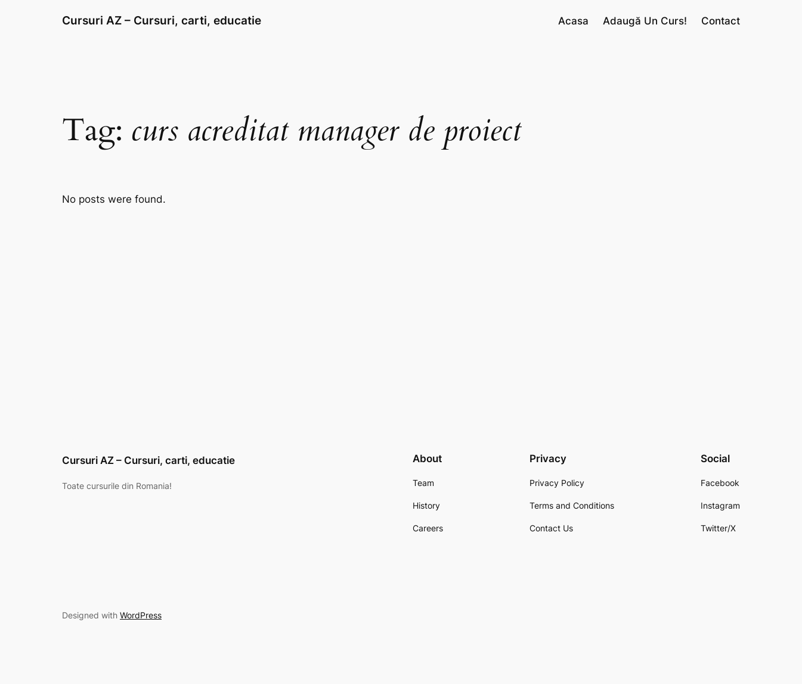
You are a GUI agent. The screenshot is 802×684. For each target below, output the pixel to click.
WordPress (141, 615)
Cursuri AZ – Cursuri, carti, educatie (161, 20)
